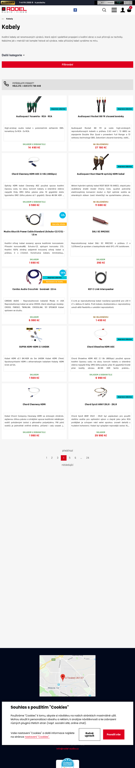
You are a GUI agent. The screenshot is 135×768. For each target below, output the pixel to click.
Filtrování (67, 64)
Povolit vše (113, 734)
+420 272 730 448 (31, 86)
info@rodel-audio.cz (67, 748)
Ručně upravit (89, 734)
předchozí (67, 450)
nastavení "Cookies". (37, 737)
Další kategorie (12, 55)
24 (87, 458)
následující (67, 465)
